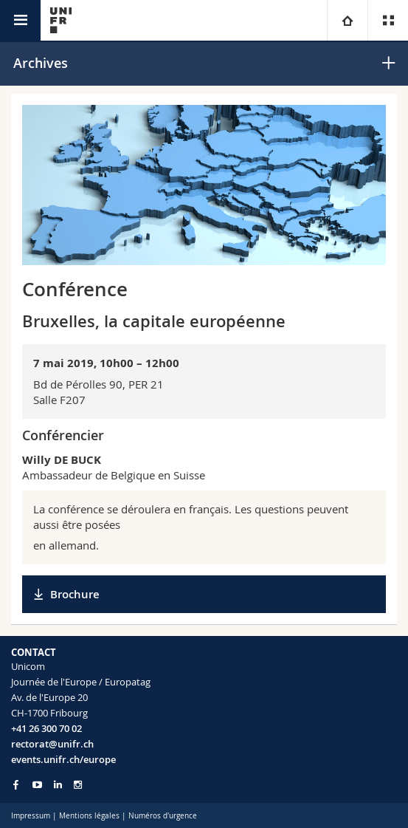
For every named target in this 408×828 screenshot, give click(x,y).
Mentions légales (89, 816)
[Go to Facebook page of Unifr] (16, 784)
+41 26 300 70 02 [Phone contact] (46, 728)
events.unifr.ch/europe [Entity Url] (63, 759)
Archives (40, 63)
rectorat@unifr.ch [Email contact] (52, 743)
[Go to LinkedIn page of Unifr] (58, 785)
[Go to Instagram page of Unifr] (78, 785)
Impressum (30, 816)
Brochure (75, 594)
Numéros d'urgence (162, 816)
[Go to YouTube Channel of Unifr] (37, 785)
